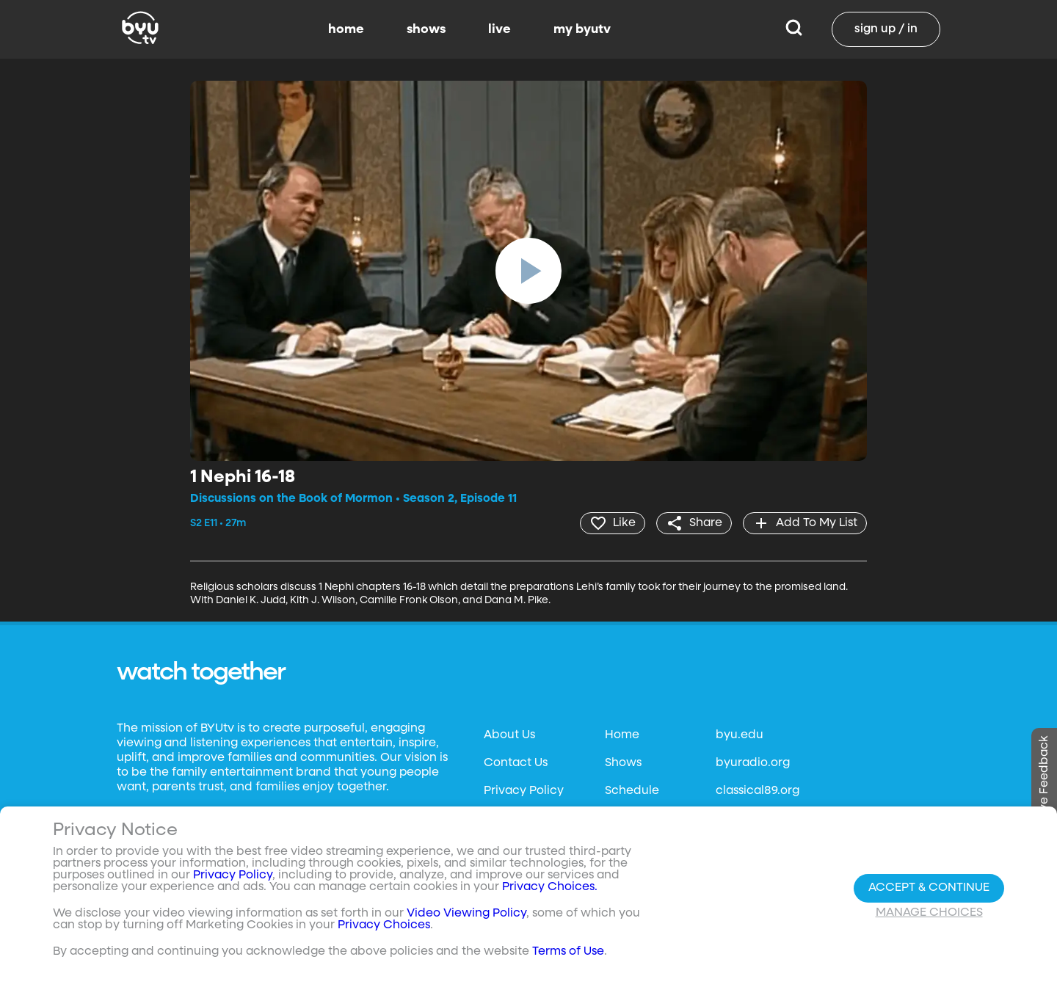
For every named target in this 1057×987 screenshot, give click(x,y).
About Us (509, 735)
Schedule (632, 791)
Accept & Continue (928, 888)
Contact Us (516, 763)
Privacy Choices (384, 925)
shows (426, 29)
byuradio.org (753, 763)
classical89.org (757, 791)
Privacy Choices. (549, 887)
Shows (623, 763)
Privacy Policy (524, 791)
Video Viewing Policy (466, 913)
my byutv (582, 29)
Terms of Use (568, 952)
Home (622, 735)
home (346, 29)
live (499, 29)
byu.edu (739, 735)
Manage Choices (929, 913)
